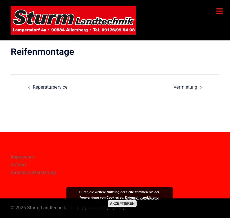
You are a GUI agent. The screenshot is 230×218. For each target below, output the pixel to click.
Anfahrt (18, 164)
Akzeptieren (122, 204)
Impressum (22, 157)
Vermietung (185, 87)
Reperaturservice (50, 87)
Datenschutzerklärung (33, 172)
